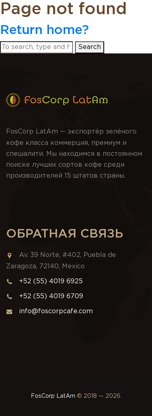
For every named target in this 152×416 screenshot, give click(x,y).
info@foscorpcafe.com (49, 311)
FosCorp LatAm (53, 396)
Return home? (44, 30)
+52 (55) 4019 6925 (51, 281)
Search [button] (89, 47)
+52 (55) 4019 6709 (51, 296)
